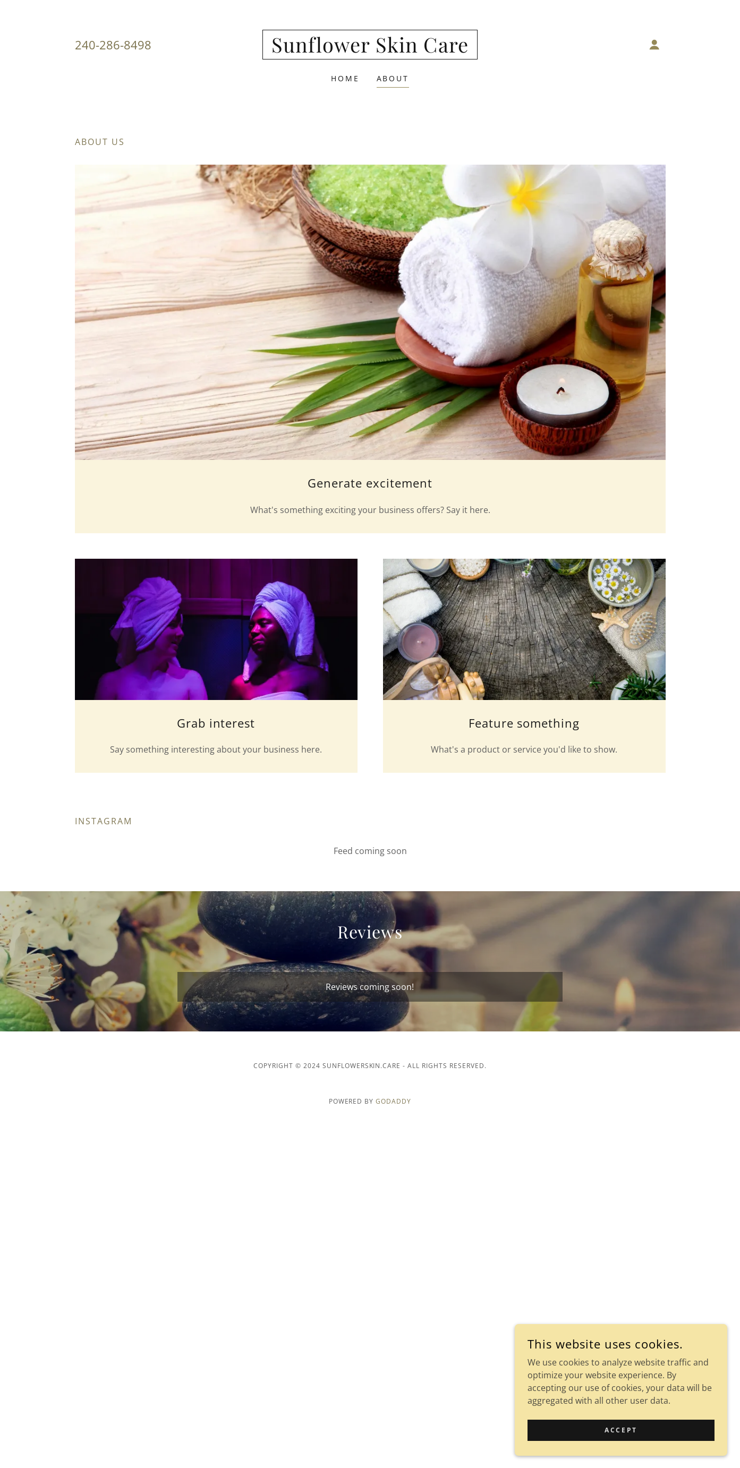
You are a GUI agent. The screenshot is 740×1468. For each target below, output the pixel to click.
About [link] (393, 78)
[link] (370, 49)
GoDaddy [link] (393, 1101)
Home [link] (345, 78)
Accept (621, 1430)
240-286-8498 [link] (113, 45)
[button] (654, 44)
